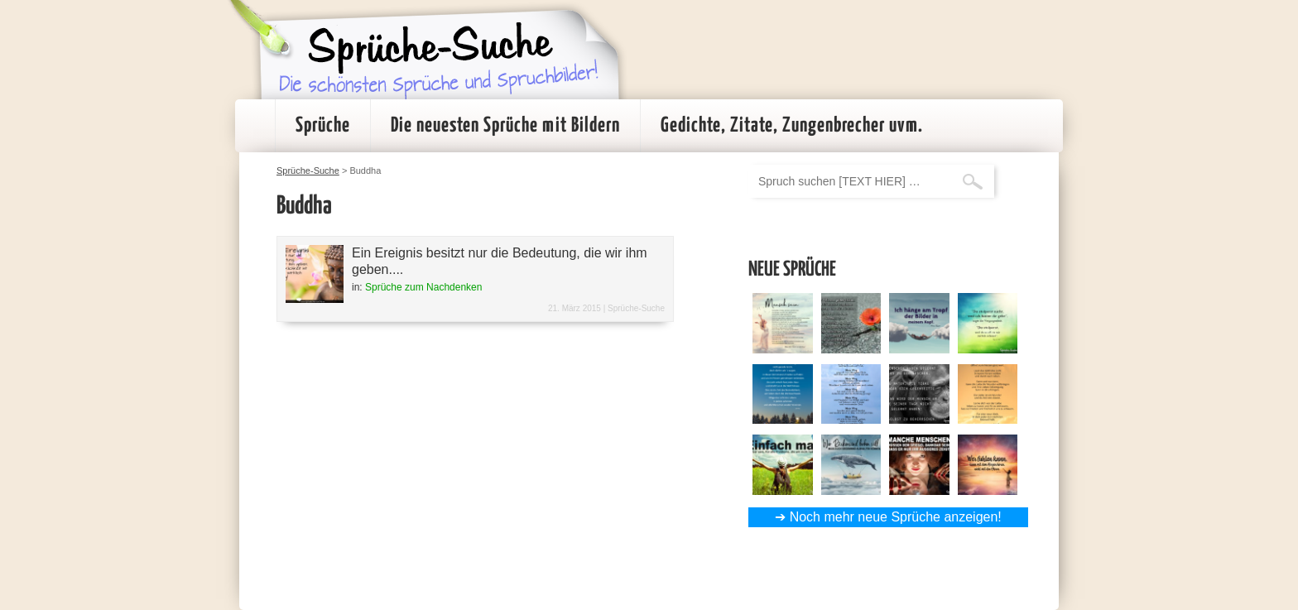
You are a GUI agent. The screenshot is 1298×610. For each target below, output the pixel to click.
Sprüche (323, 126)
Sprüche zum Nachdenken (423, 287)
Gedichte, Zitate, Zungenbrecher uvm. (792, 126)
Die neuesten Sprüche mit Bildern (505, 126)
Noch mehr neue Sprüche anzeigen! (896, 517)
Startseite (255, 125)
